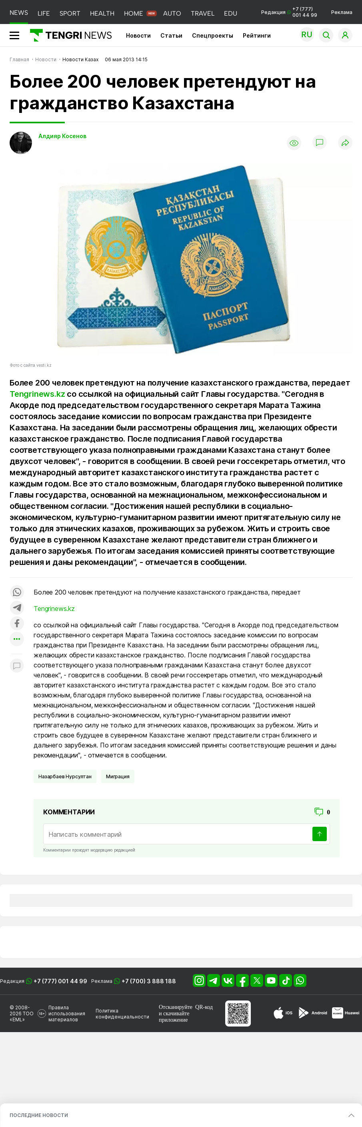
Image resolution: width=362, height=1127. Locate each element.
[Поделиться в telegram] (17, 608)
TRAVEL (202, 13)
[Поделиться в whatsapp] (17, 593)
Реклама (341, 12)
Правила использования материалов (66, 1013)
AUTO (172, 13)
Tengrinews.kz (37, 394)
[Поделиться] (345, 143)
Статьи (171, 35)
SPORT (70, 13)
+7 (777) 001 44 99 (60, 981)
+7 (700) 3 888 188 (149, 981)
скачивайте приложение (174, 1016)
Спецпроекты (212, 35)
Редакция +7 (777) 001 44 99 (289, 12)
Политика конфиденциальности (122, 1014)
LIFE (44, 13)
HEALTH (102, 13)
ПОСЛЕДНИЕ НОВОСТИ (39, 1115)
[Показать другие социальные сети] (17, 639)
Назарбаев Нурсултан (65, 776)
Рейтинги (257, 35)
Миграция (118, 776)
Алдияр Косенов (62, 136)
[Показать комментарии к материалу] (17, 666)
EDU (230, 13)
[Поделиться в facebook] (17, 624)
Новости (138, 35)
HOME (133, 13)
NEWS (19, 12)
